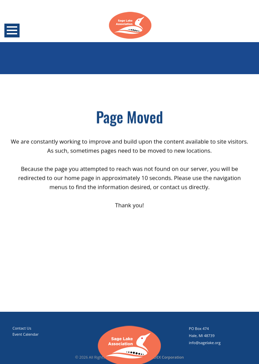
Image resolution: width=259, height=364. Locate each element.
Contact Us (21, 328)
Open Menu (12, 30)
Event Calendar (25, 334)
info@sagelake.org (205, 342)
